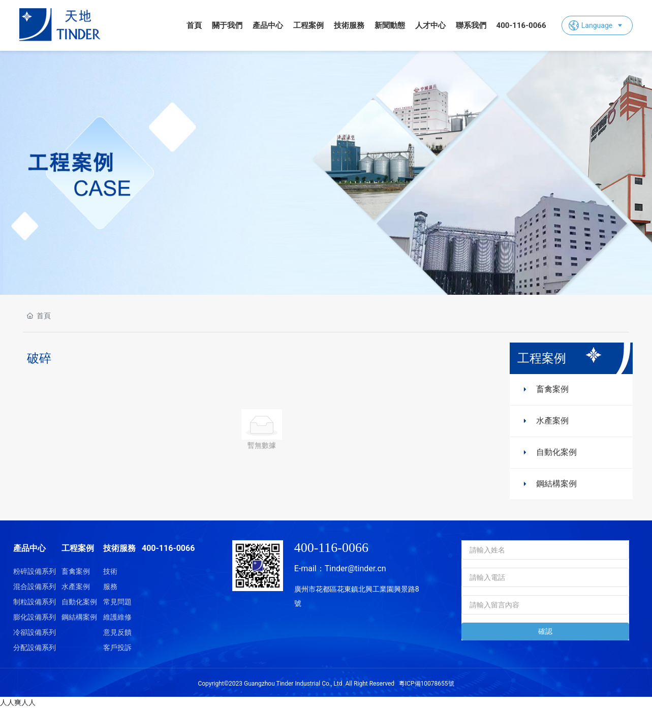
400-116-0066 (331, 547)
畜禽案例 (552, 389)
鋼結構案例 (556, 483)
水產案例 (552, 420)
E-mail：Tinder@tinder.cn (340, 568)
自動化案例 (556, 452)
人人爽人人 (18, 702)
